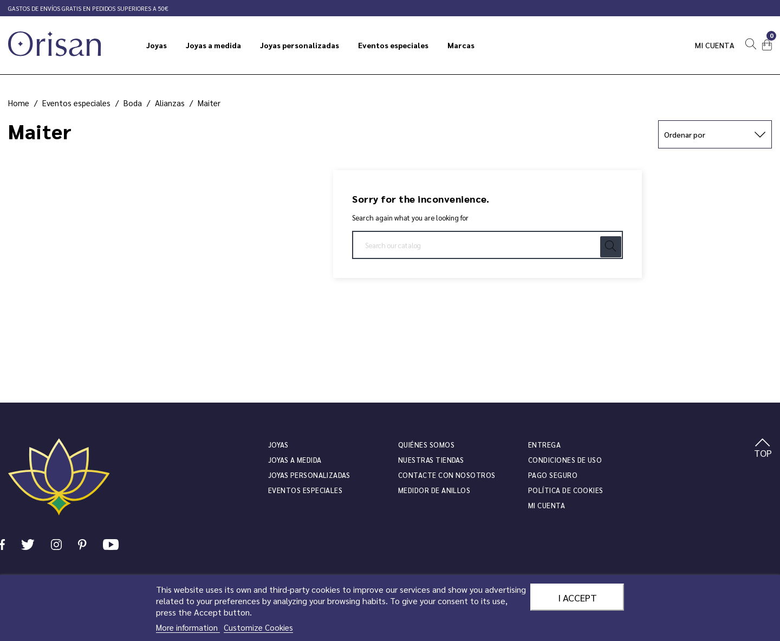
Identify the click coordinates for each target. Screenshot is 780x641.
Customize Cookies (258, 627)
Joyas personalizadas (309, 475)
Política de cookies (565, 490)
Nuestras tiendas (431, 459)
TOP (763, 448)
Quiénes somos (426, 444)
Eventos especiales (305, 490)
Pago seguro (552, 475)
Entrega (544, 444)
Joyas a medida (295, 459)
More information (188, 627)
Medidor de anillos (434, 490)
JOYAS (278, 444)
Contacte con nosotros (447, 475)
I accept (577, 597)
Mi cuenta (715, 45)
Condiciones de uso (565, 459)
